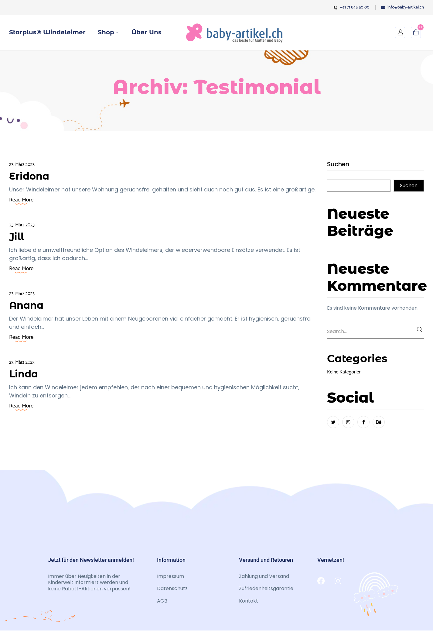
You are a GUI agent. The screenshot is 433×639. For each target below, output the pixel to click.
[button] (416, 33)
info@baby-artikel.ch (402, 7)
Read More (21, 199)
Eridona (31, 175)
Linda (25, 373)
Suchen (338, 164)
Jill (17, 236)
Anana (28, 304)
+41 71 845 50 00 (351, 7)
